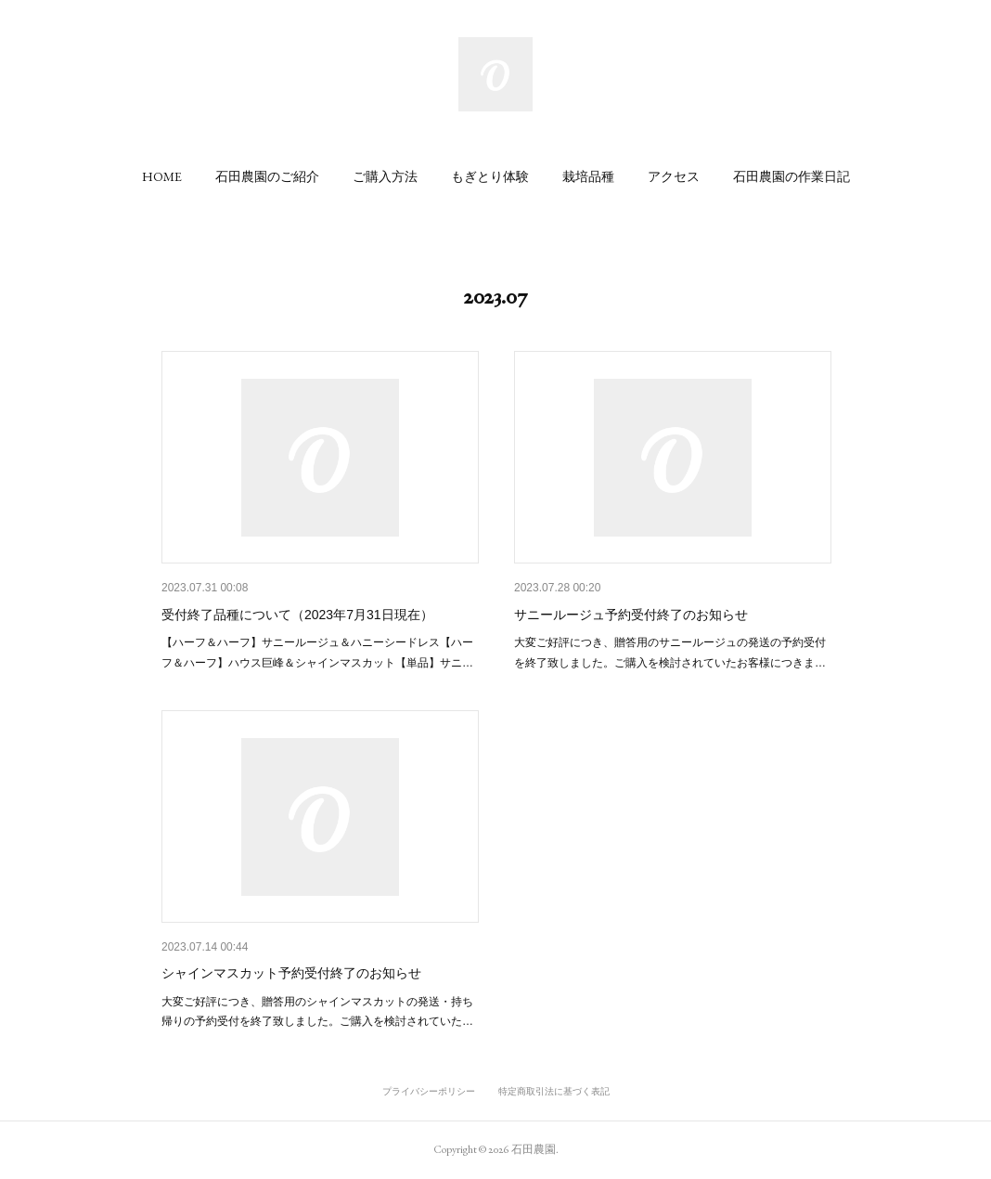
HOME (162, 176)
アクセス (674, 176)
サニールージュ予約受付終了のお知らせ (631, 614)
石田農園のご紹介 (267, 176)
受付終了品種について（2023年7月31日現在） (297, 614)
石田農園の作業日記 (791, 176)
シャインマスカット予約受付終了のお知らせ (291, 972)
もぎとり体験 (490, 176)
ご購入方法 (385, 176)
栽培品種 (588, 176)
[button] (162, 176)
